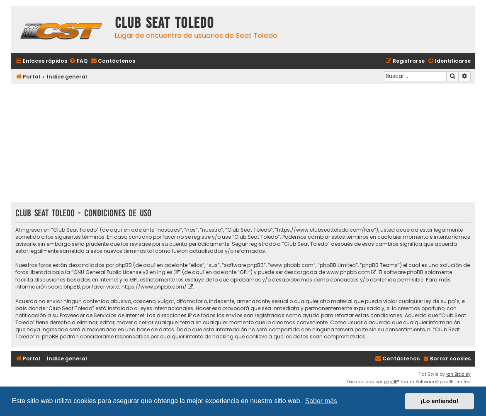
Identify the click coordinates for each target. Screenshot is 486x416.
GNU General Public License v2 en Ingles (123, 272)
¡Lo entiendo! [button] (439, 401)
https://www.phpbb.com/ (154, 286)
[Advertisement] (243, 144)
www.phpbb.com (348, 272)
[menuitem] (78, 61)
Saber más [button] (321, 400)
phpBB (390, 382)
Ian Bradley (458, 374)
